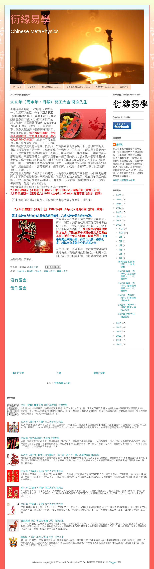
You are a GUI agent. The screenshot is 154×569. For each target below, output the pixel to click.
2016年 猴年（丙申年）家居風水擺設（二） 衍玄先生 (127, 275)
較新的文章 (18, 373)
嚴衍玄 (119, 144)
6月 (121, 241)
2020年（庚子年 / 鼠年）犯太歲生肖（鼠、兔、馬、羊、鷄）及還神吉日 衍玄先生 (60, 455)
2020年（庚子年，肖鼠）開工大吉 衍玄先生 (42, 421)
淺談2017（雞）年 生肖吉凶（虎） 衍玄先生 (42, 537)
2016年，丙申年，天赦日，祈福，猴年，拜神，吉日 (42, 271)
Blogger (112, 562)
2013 (119, 331)
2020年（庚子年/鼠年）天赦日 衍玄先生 (40, 438)
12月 (121, 228)
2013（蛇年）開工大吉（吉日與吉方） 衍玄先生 (44, 405)
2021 (119, 203)
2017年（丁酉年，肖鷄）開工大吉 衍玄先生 (42, 487)
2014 (119, 327)
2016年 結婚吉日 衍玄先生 (126, 315)
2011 (119, 340)
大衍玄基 (17, 87)
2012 (119, 336)
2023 (119, 195)
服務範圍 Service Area (51, 87)
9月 (121, 237)
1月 (121, 258)
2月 (121, 254)
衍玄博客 (32, 87)
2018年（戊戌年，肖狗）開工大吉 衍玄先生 (42, 471)
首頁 (59, 373)
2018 (119, 216)
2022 (119, 199)
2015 (119, 323)
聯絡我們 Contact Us (105, 87)
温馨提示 (124, 87)
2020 (119, 208)
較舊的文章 (99, 373)
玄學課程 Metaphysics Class (78, 87)
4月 (121, 249)
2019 (119, 212)
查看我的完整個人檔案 (124, 180)
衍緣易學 (30, 19)
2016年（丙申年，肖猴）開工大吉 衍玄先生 (127, 307)
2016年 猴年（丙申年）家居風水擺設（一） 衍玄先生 (127, 287)
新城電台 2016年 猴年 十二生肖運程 (126, 264)
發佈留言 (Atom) (62, 383)
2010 (119, 344)
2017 (119, 220)
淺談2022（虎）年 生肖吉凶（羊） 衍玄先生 (42, 520)
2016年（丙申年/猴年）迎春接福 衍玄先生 (127, 298)
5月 (121, 245)
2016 (119, 225)
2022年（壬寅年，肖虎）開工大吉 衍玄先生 (42, 504)
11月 (121, 232)
